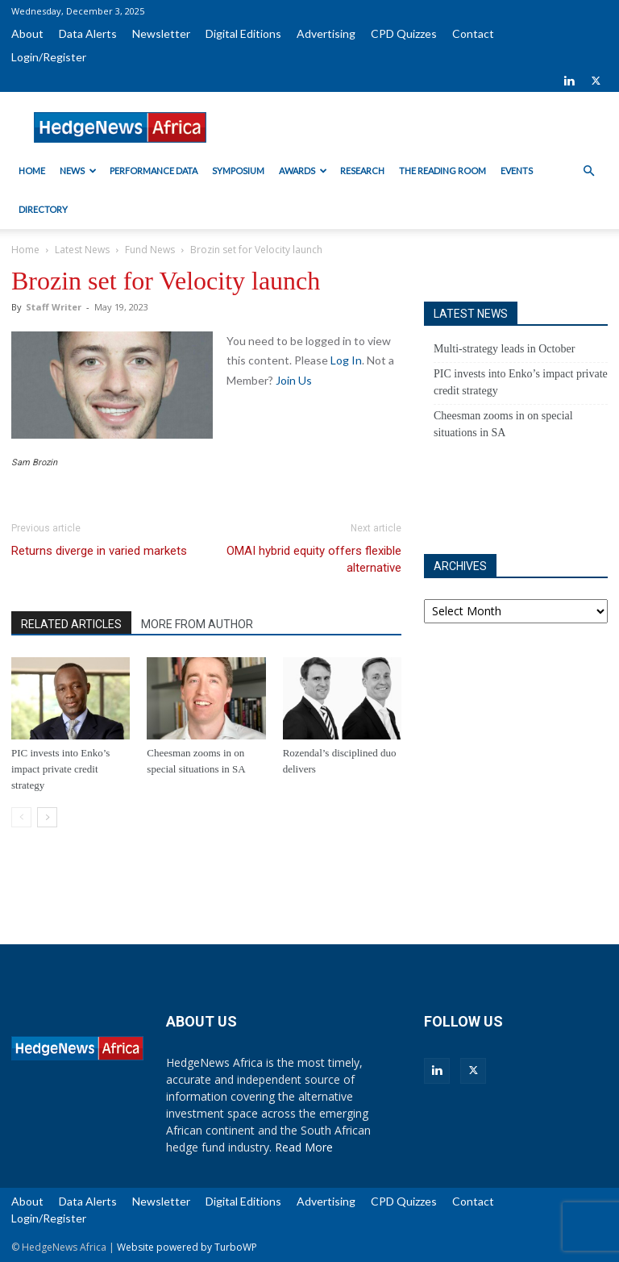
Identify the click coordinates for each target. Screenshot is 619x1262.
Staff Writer (53, 307)
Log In (346, 360)
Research (362, 170)
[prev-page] (21, 817)
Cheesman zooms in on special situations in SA (503, 424)
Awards (303, 170)
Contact (473, 33)
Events (517, 170)
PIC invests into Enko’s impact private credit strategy (60, 769)
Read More (304, 1147)
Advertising (326, 33)
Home (32, 170)
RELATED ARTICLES (71, 624)
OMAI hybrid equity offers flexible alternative (313, 559)
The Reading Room (442, 170)
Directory (43, 209)
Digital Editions (243, 33)
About (27, 33)
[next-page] (47, 817)
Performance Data (153, 170)
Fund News (150, 249)
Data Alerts (88, 33)
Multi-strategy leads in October (504, 349)
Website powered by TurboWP (187, 1247)
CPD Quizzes (404, 33)
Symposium (238, 170)
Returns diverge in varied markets (99, 551)
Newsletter (161, 33)
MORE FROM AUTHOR (197, 624)
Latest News (82, 249)
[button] (588, 171)
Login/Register (48, 57)
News (78, 170)
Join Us (294, 380)
